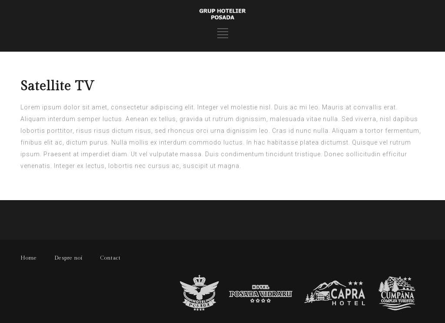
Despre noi (68, 258)
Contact (110, 258)
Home (28, 258)
